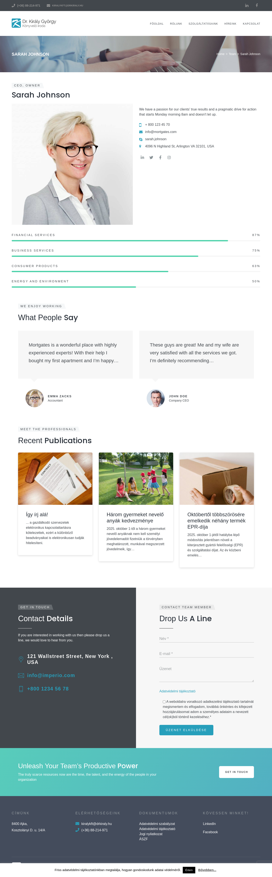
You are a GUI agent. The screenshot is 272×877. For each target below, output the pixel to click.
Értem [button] (189, 870)
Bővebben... (207, 870)
